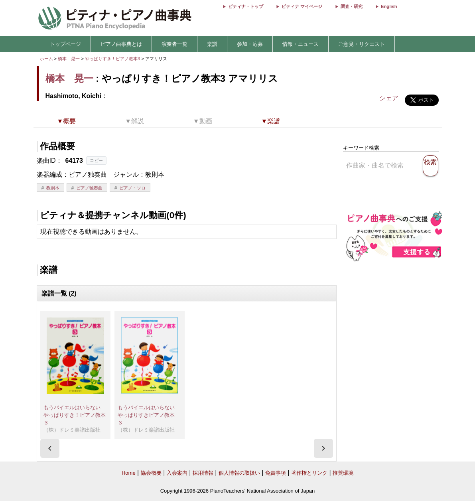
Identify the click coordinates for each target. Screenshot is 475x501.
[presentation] (49, 448)
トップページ (65, 44)
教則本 (52, 187)
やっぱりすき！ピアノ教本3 (113, 58)
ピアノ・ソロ (132, 187)
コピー (96, 160)
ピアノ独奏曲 (89, 187)
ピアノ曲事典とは (121, 44)
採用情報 (203, 473)
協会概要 (151, 473)
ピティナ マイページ (302, 6)
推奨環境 (343, 473)
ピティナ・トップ (245, 6)
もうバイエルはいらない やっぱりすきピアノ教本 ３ (149, 414)
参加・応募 (250, 44)
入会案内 (177, 473)
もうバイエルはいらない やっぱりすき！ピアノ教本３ (74, 414)
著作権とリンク (309, 473)
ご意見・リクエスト (361, 44)
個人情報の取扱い (239, 473)
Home (129, 473)
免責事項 (275, 473)
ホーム (46, 58)
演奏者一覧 (174, 44)
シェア (388, 98)
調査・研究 (352, 6)
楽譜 (212, 44)
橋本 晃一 (69, 58)
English (389, 6)
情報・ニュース (300, 44)
